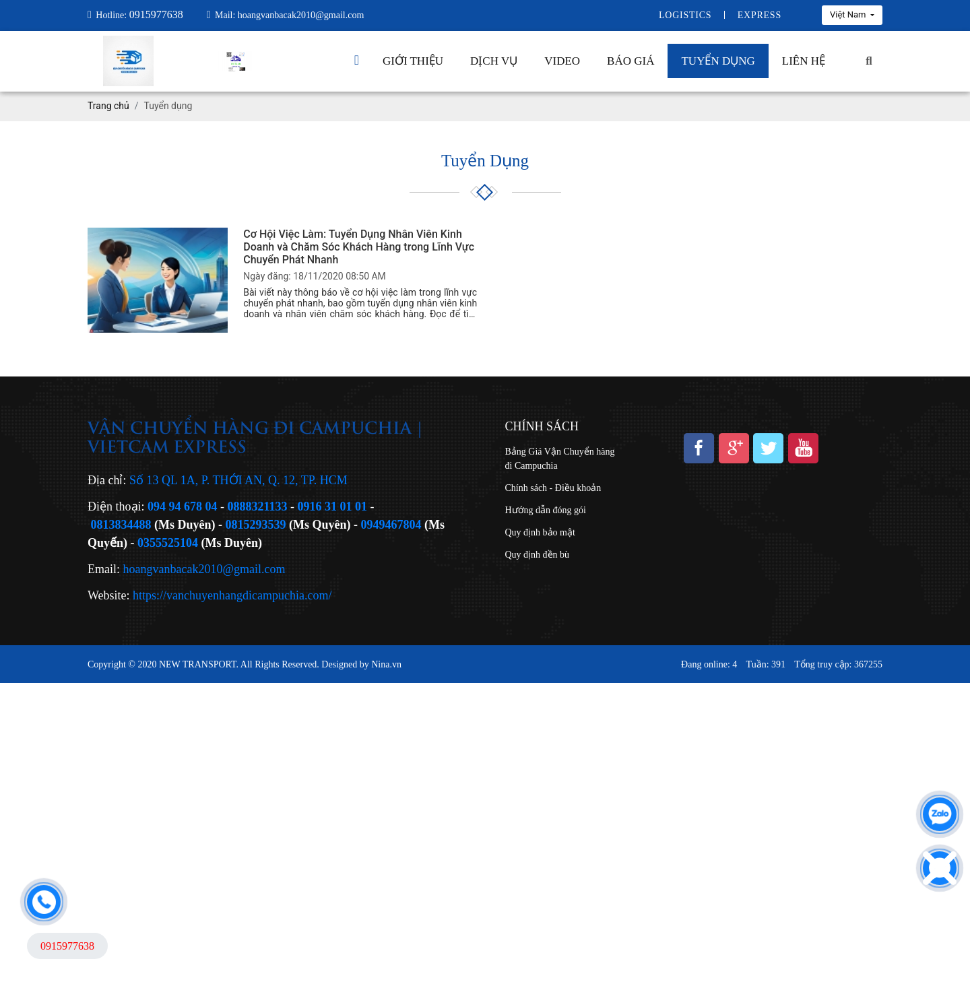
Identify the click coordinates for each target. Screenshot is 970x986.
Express (759, 15)
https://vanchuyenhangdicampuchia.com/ (232, 595)
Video (562, 61)
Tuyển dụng (717, 61)
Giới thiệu (413, 61)
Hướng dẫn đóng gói (546, 510)
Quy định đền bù (537, 555)
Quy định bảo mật (540, 532)
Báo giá (630, 61)
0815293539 (256, 524)
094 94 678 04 (183, 506)
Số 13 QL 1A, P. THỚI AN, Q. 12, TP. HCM (238, 480)
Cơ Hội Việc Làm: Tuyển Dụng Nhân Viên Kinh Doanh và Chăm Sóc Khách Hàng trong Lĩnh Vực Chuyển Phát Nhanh (358, 247)
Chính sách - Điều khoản (553, 488)
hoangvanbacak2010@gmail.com (204, 569)
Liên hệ (803, 61)
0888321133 (258, 506)
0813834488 (121, 524)
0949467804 (391, 524)
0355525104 (167, 543)
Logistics (685, 15)
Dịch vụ (493, 61)
